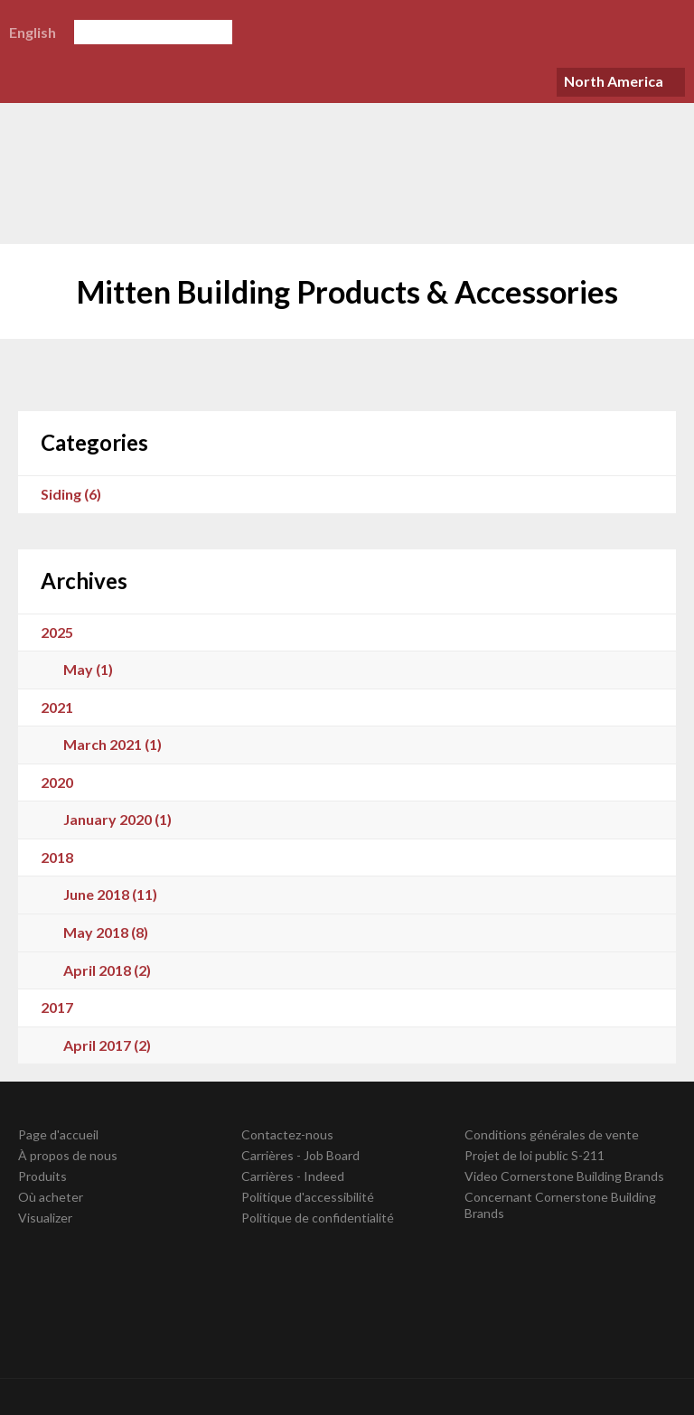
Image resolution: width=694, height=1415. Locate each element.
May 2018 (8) (105, 932)
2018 (57, 857)
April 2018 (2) (107, 970)
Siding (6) (71, 493)
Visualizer (45, 1217)
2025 (57, 632)
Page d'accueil (58, 1134)
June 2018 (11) (110, 894)
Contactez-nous (287, 1134)
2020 (57, 782)
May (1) (88, 669)
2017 (57, 1007)
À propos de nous (67, 1155)
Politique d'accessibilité (307, 1196)
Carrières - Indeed (292, 1176)
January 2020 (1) (117, 819)
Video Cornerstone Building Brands (564, 1176)
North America (613, 80)
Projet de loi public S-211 (534, 1155)
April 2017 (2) (107, 1045)
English (32, 32)
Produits (42, 1176)
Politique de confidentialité (317, 1217)
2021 (57, 707)
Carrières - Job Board (300, 1155)
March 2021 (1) (112, 744)
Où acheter (50, 1196)
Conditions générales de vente (551, 1134)
